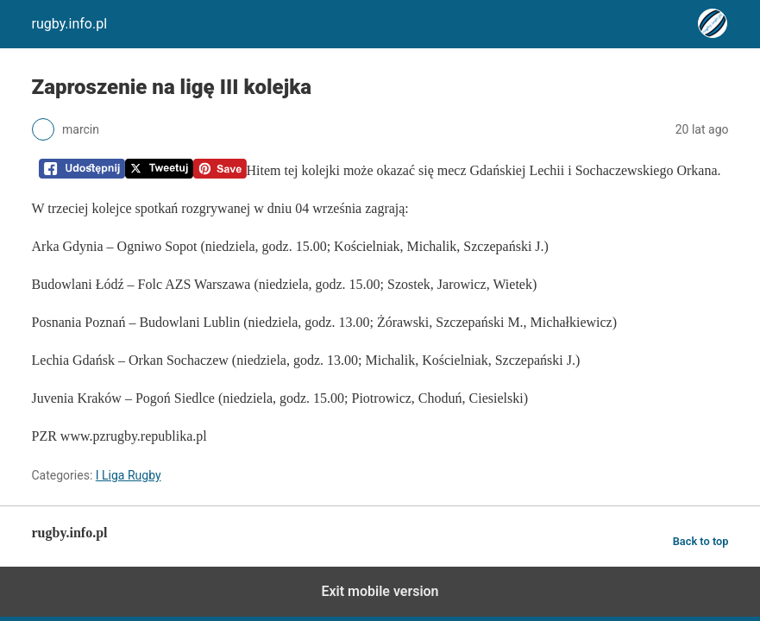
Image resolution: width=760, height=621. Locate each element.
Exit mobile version (379, 591)
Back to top (701, 541)
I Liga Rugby (128, 475)
